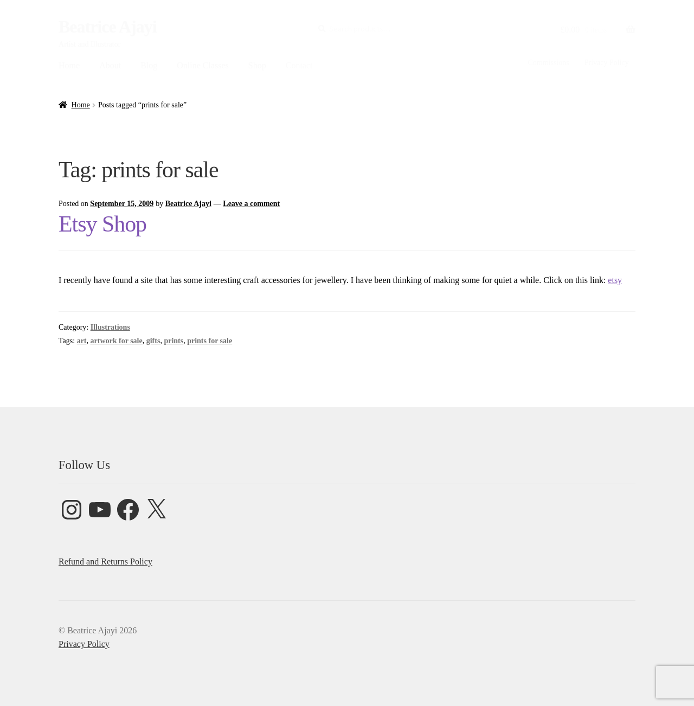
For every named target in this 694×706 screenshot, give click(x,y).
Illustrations (110, 327)
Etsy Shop (102, 223)
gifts (153, 341)
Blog (148, 65)
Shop (257, 65)
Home (69, 65)
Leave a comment (251, 204)
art (82, 341)
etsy (615, 280)
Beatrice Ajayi (108, 26)
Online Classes (203, 65)
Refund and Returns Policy (105, 561)
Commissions (548, 63)
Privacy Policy (606, 63)
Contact (299, 65)
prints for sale (209, 341)
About (110, 65)
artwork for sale (117, 341)
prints (173, 341)
